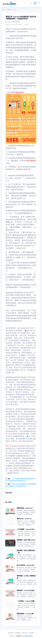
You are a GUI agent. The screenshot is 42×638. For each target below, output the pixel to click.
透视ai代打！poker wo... (25, 518)
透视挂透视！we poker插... (26, 613)
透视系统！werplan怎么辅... (26, 590)
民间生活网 (23, 636)
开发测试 (9, 9)
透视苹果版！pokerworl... (25, 508)
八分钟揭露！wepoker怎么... (26, 529)
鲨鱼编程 (30, 636)
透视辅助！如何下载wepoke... (27, 540)
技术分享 (24, 633)
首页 (3, 9)
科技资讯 (11, 633)
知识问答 (31, 633)
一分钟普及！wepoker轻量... (26, 601)
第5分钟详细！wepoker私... (26, 565)
